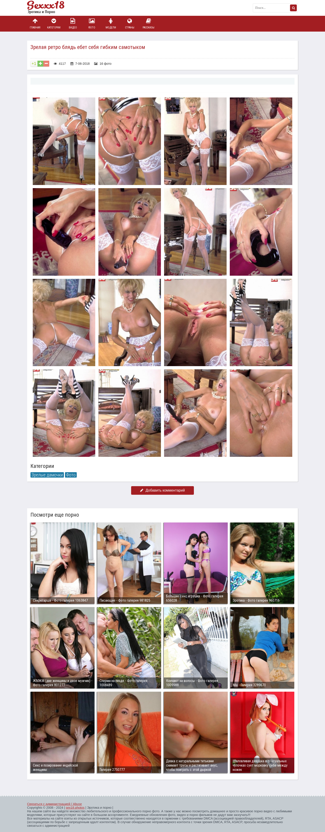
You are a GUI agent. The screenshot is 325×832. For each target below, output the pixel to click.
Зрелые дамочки (47, 475)
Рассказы (148, 23)
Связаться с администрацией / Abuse (54, 804)
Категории (54, 23)
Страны (129, 23)
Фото (92, 23)
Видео (73, 23)
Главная (35, 23)
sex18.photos (75, 807)
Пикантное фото (49, 8)
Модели (111, 23)
